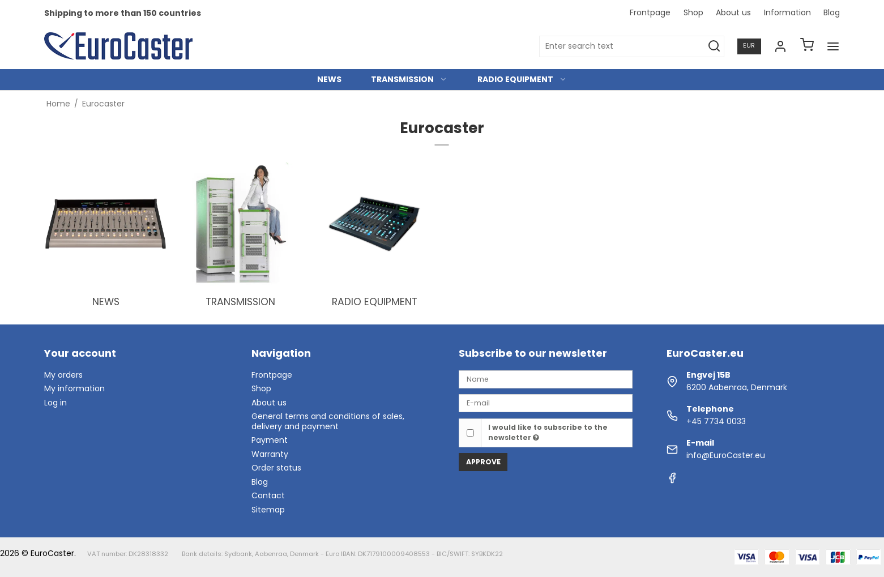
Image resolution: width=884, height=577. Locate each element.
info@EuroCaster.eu (725, 455)
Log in (55, 402)
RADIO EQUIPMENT (522, 79)
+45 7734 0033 (716, 421)
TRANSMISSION (409, 79)
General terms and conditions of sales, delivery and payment (327, 421)
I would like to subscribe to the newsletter (548, 432)
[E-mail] (545, 402)
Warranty (269, 454)
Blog (831, 12)
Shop (693, 12)
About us (733, 12)
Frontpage (650, 12)
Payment (269, 440)
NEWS (329, 79)
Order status (276, 467)
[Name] (545, 378)
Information (787, 12)
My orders (63, 375)
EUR (749, 45)
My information (74, 388)
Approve (483, 462)
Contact (268, 495)
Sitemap (268, 509)
